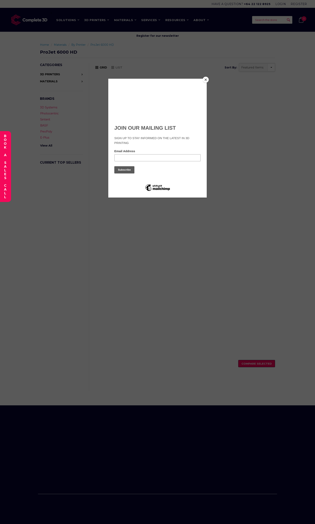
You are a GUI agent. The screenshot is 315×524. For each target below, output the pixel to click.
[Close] (206, 80)
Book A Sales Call (5, 166)
